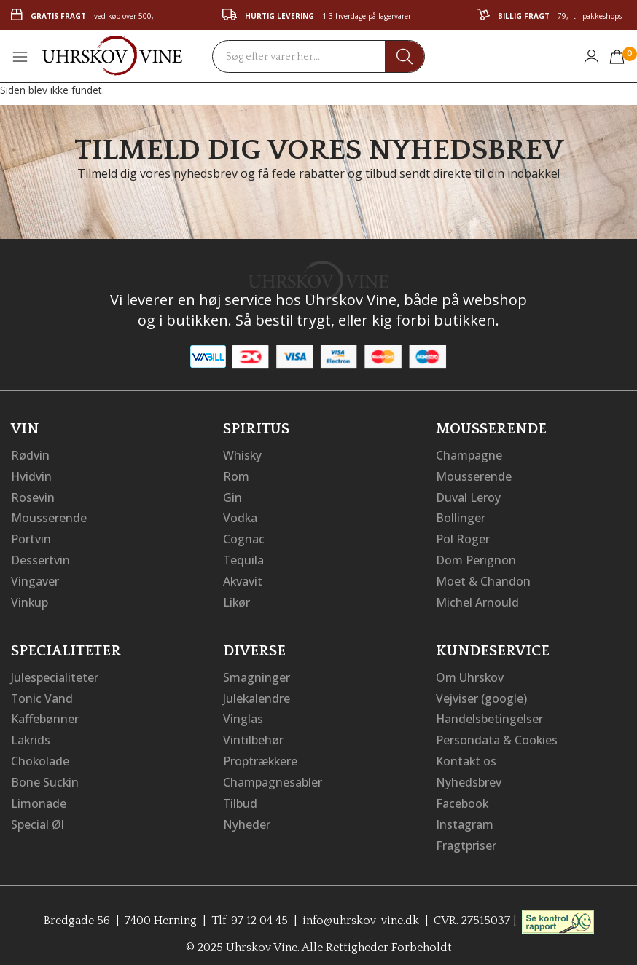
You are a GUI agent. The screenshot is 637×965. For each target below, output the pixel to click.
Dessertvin (40, 557)
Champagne (469, 455)
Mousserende (49, 516)
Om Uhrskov (470, 672)
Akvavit (243, 578)
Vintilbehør (253, 733)
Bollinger (460, 516)
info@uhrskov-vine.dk (361, 910)
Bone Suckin (45, 774)
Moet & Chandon (483, 578)
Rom (236, 476)
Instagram (464, 815)
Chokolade (40, 754)
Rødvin (30, 455)
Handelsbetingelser (490, 713)
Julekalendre (257, 693)
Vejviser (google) (482, 693)
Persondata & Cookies (497, 733)
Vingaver (35, 578)
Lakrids (31, 733)
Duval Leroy (468, 496)
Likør (237, 598)
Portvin (31, 537)
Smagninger (256, 672)
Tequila (244, 557)
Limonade (38, 795)
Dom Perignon (476, 557)
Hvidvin (31, 476)
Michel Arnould (477, 598)
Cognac (244, 537)
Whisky (242, 455)
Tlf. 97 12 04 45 (248, 910)
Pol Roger (463, 537)
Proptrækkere (261, 754)
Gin (232, 496)
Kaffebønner (45, 713)
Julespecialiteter (54, 672)
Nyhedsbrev (468, 774)
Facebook (462, 795)
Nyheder (246, 815)
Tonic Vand (42, 693)
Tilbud (240, 795)
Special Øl (37, 815)
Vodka (240, 516)
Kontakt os (466, 754)
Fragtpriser (466, 835)
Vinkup (30, 598)
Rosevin (33, 496)
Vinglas (243, 713)
